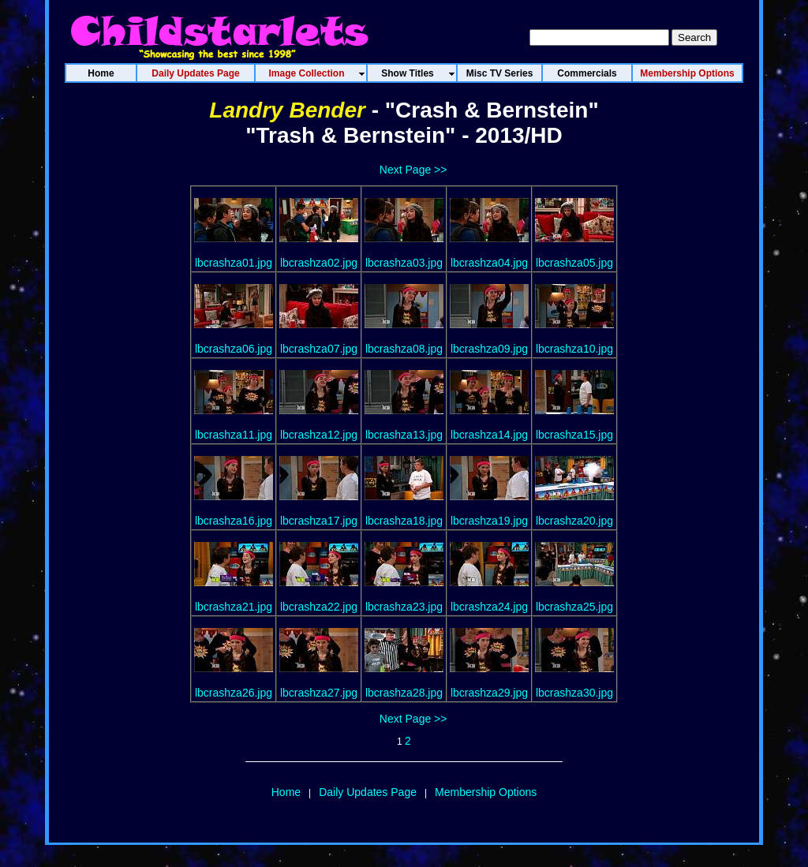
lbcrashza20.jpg (574, 520)
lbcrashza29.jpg (489, 692)
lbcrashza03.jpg (404, 262)
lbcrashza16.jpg (233, 520)
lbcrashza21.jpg (233, 606)
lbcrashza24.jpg (489, 606)
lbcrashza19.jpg (489, 520)
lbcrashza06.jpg (233, 348)
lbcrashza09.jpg (489, 348)
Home (286, 792)
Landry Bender (287, 110)
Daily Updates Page (368, 792)
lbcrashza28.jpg (404, 692)
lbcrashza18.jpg (404, 520)
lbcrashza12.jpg (318, 434)
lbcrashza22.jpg (318, 606)
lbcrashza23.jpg (404, 606)
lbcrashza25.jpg (574, 606)
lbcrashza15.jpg (574, 434)
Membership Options (486, 792)
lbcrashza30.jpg (574, 692)
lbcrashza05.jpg (574, 262)
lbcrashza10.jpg (574, 348)
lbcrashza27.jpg (318, 692)
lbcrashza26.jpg (233, 692)
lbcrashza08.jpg (404, 348)
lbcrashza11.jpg (233, 434)
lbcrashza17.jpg (318, 520)
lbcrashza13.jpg (404, 434)
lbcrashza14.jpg (489, 434)
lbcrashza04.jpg (489, 262)
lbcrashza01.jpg (233, 262)
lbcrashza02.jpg (318, 262)
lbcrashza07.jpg (318, 348)
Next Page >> (413, 169)
